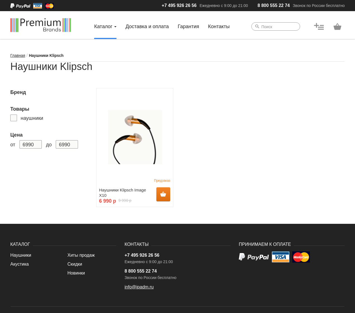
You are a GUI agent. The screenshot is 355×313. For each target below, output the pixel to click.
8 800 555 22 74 (273, 5)
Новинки (76, 273)
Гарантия (188, 26)
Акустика (19, 264)
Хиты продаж (81, 255)
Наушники (20, 255)
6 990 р (107, 201)
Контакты (219, 26)
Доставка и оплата (147, 26)
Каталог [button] (105, 26)
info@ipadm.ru (139, 287)
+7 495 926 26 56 (179, 5)
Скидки (74, 264)
